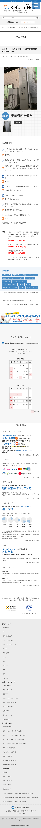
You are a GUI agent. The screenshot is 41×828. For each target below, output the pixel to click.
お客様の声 (6, 711)
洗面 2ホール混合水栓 (9, 748)
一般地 (21, 284)
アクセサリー (7, 678)
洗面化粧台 (6, 653)
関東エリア (16, 811)
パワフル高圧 (30, 278)
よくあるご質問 (7, 780)
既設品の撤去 (7, 287)
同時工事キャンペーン (9, 702)
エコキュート (32, 275)
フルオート (6, 281)
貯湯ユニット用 (32, 287)
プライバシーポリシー (16, 818)
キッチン (5, 648)
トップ (3, 27)
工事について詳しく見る (32, 498)
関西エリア (24, 811)
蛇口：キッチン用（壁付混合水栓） (13, 731)
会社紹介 (8, 811)
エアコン (5, 665)
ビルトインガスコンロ (9, 644)
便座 (4, 661)
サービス (20, 278)
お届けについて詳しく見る (32, 540)
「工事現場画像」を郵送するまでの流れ (14, 801)
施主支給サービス (8, 706)
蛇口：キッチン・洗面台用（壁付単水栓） (15, 743)
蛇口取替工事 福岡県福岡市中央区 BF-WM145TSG (19, 301)
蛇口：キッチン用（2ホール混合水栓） (14, 739)
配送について (7, 789)
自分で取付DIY (7, 727)
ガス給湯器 (6, 627)
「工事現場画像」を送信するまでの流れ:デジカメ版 (18, 793)
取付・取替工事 (7, 690)
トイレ (5, 657)
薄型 (16, 287)
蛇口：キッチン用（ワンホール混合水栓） (15, 735)
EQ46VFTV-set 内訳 (19, 275)
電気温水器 (24, 56)
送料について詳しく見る (32, 562)
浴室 (4, 669)
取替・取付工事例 (10, 27)
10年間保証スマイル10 (15, 251)
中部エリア (32, 811)
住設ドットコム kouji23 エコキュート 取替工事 (23, 244)
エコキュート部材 (9, 278)
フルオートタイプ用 (19, 281)
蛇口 (4, 674)
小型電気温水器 (7, 636)
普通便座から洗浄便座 (9, 764)
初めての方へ (7, 776)
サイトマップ (6, 818)
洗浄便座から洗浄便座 (9, 760)
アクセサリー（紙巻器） (10, 752)
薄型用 (22, 287)
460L (4, 275)
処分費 (28, 284)
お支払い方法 (7, 785)
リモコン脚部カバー (9, 284)
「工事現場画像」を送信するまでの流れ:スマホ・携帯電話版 (20, 797)
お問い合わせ (7, 719)
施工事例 (5, 694)
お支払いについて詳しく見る (31, 477)
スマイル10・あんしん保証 (11, 698)
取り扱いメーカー (8, 715)
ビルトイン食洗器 (8, 640)
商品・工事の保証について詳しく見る (29, 455)
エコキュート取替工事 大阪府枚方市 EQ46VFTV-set (21, 304)
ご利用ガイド (7, 772)
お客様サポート (7, 685)
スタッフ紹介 (21, 813)
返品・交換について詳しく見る (31, 585)
